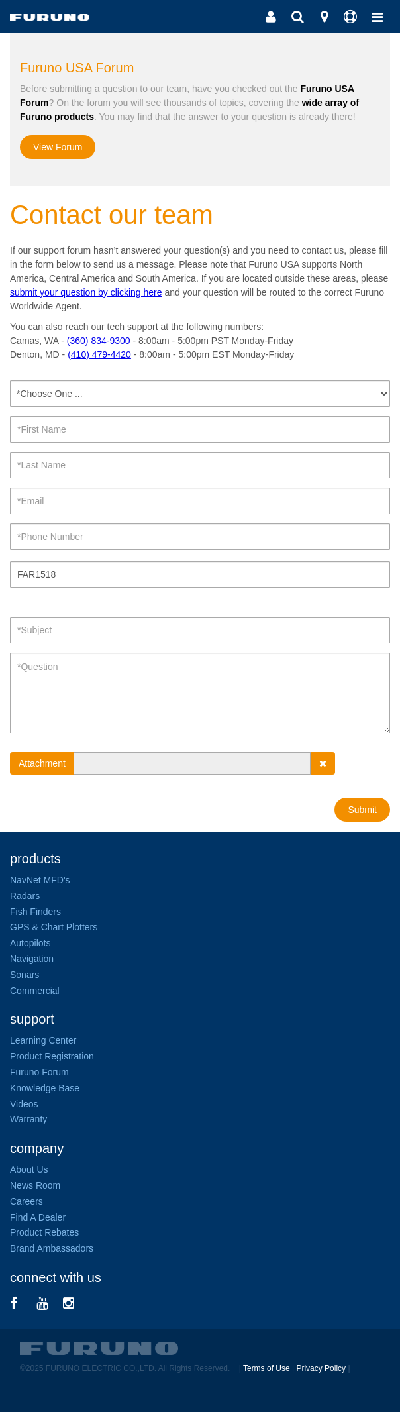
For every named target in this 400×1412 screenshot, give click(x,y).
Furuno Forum (39, 1072)
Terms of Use (266, 1368)
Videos (24, 1104)
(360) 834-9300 (98, 340)
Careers (26, 1201)
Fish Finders (35, 911)
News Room (35, 1185)
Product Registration (52, 1056)
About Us (29, 1169)
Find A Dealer (38, 1217)
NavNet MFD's (40, 880)
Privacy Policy (322, 1368)
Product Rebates (44, 1232)
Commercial (35, 990)
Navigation (32, 958)
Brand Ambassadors (51, 1248)
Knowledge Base (44, 1088)
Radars (25, 896)
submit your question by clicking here (86, 292)
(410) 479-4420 (99, 354)
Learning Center (43, 1040)
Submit (362, 809)
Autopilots (30, 943)
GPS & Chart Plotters (53, 927)
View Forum (57, 147)
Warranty (28, 1119)
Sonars (24, 974)
